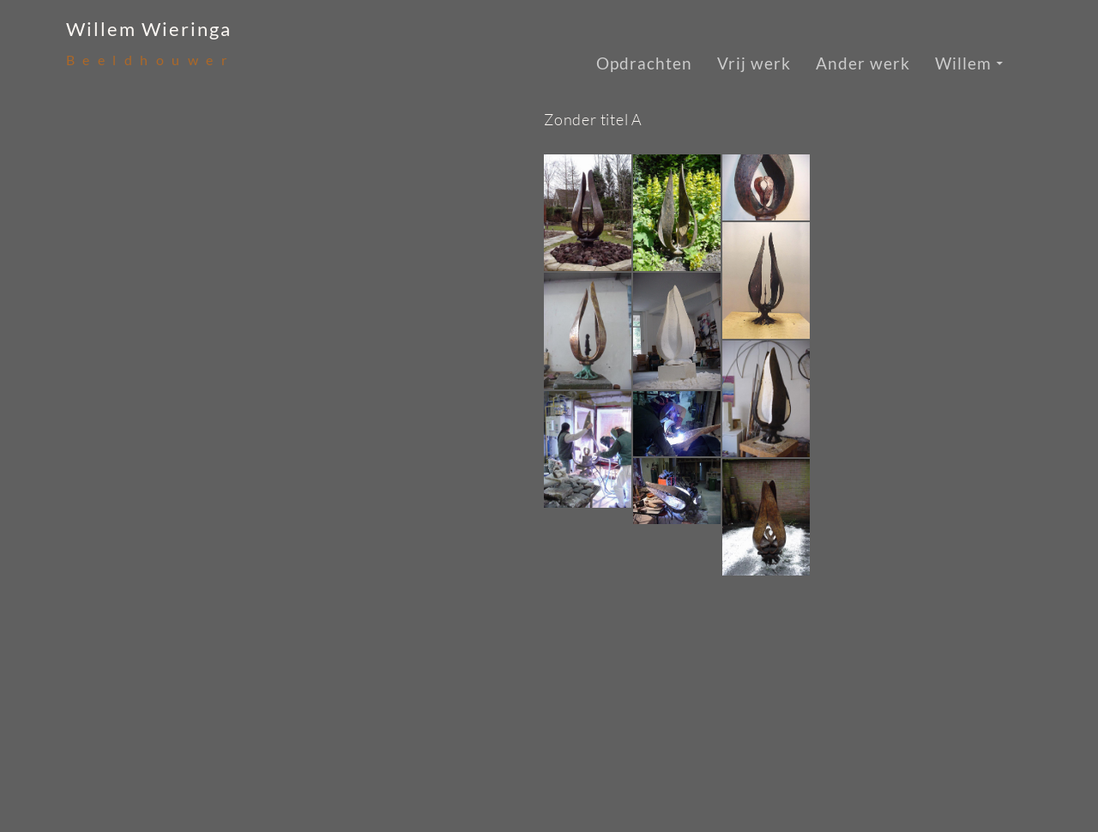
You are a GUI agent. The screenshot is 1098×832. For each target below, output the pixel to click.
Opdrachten (644, 63)
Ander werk (863, 63)
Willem (963, 63)
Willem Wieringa (149, 28)
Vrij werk (754, 63)
